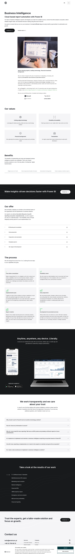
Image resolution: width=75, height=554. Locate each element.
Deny (65, 546)
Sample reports (22, 30)
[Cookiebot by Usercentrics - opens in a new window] (7, 552)
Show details (60, 551)
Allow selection (65, 543)
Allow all (65, 539)
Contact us (9, 30)
